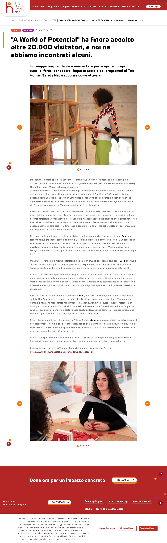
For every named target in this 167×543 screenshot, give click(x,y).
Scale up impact (94, 501)
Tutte (46, 20)
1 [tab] (78, 169)
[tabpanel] (83, 125)
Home (13, 20)
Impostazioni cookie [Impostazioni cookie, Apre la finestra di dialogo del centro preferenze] (107, 528)
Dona (153, 6)
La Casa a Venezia (109, 6)
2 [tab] (80, 169)
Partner (92, 6)
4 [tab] (86, 169)
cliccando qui (44, 533)
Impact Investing (118, 501)
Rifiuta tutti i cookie (127, 528)
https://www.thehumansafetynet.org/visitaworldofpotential (61, 352)
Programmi (53, 6)
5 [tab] (89, 169)
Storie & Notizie (130, 6)
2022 (54, 20)
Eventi (16, 30)
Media (88, 509)
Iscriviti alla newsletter (109, 509)
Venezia (28, 30)
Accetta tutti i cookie (148, 528)
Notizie (38, 20)
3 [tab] (83, 169)
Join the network (142, 501)
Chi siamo (38, 6)
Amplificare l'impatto (73, 6)
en (156, 1)
